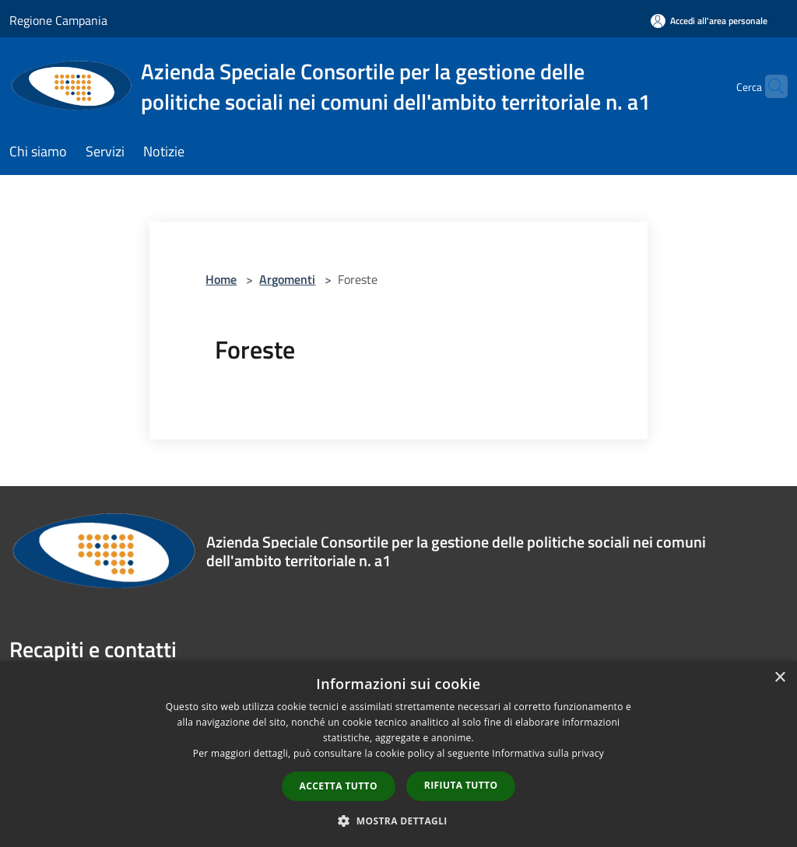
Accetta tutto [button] (338, 786)
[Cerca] (769, 86)
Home (221, 279)
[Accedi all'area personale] (709, 20)
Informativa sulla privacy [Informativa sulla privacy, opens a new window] (548, 753)
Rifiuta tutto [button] (461, 785)
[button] (398, 820)
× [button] (779, 678)
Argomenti (287, 279)
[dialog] (398, 754)
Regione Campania (58, 20)
